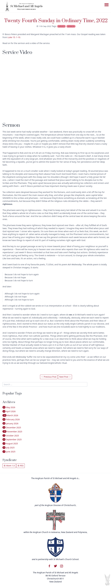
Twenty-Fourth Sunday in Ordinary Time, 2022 (56, 21)
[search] (44, 384)
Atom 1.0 (9, 465)
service (61, 26)
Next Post (65, 376)
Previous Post (49, 376)
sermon (71, 26)
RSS (20, 465)
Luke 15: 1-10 (14, 37)
